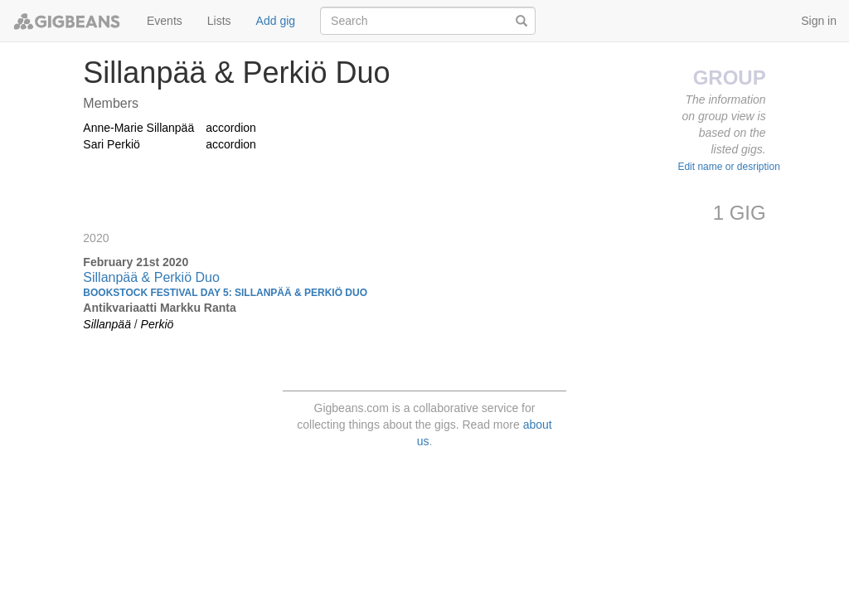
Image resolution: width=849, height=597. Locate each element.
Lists (219, 20)
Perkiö (157, 324)
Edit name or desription (728, 166)
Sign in (819, 20)
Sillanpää (107, 324)
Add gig (275, 20)
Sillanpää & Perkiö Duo (151, 277)
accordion (231, 127)
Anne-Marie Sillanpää (138, 127)
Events (164, 20)
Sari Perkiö (111, 144)
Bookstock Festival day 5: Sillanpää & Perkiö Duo (225, 292)
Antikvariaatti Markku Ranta (159, 307)
